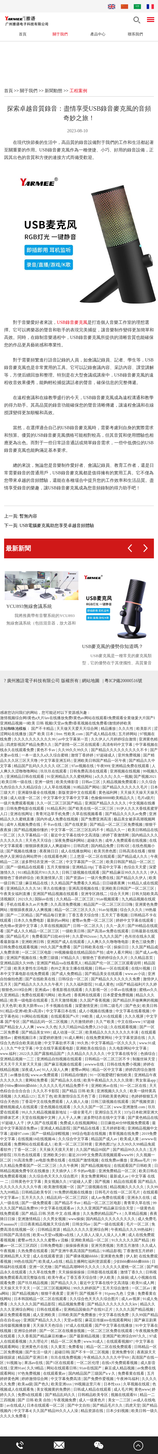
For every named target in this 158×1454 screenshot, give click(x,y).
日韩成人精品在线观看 (92, 1390)
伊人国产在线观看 (42, 1123)
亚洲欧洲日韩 (33, 942)
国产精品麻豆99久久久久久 (125, 873)
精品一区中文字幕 (107, 1070)
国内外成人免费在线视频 (58, 820)
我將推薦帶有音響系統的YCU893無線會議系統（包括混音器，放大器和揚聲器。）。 (38, 620)
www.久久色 (47, 1027)
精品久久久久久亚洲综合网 (86, 1230)
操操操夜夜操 (77, 1246)
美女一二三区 (120, 1401)
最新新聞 (18, 548)
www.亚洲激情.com (130, 1107)
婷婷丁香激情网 (116, 836)
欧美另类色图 (105, 852)
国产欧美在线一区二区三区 (91, 809)
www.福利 (8, 1054)
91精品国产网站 (87, 788)
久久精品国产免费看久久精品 (76, 884)
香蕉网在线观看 (87, 995)
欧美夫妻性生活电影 (31, 969)
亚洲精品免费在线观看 (130, 766)
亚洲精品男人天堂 (15, 1257)
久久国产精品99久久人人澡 (56, 1411)
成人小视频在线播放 (96, 1011)
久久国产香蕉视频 (95, 1001)
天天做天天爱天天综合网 (77, 729)
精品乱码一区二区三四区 (68, 1198)
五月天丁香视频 (115, 916)
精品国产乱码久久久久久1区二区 (42, 766)
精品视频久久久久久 (127, 1187)
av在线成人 (15, 1406)
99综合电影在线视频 (89, 1134)
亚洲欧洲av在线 (104, 1086)
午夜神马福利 (128, 1379)
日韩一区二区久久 (88, 926)
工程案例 (78, 90)
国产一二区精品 (20, 916)
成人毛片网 (123, 1390)
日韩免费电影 (52, 1246)
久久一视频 (122, 777)
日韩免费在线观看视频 (19, 948)
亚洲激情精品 (29, 1219)
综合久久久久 (132, 910)
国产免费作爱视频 (99, 1379)
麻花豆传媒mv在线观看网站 (108, 1321)
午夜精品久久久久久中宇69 (106, 1358)
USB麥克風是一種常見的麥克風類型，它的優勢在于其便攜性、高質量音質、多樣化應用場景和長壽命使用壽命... (117, 660)
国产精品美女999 (36, 1033)
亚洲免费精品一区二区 (118, 1171)
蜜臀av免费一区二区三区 (93, 921)
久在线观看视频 (124, 1027)
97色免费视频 (29, 1374)
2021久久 (25, 900)
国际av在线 (44, 900)
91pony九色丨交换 (120, 1294)
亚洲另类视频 (103, 1246)
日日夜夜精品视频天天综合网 (45, 1225)
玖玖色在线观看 (27, 1155)
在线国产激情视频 (83, 1161)
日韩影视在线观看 (102, 1273)
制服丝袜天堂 (144, 1059)
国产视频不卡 (91, 1294)
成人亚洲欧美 (44, 1315)
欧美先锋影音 (68, 782)
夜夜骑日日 (49, 852)
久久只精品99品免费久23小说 (84, 1027)
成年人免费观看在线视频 (126, 841)
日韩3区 (123, 846)
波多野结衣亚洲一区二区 (42, 862)
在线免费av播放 (114, 1161)
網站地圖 (90, 681)
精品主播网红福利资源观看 (88, 1262)
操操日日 (122, 948)
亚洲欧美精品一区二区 (90, 1241)
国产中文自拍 (79, 1406)
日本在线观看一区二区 (46, 1406)
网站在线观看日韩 (62, 1369)
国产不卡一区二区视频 (90, 1353)
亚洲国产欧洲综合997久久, (125, 1337)
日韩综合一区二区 (73, 979)
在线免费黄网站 (99, 1038)
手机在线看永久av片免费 (27, 905)
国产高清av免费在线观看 (108, 932)
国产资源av (75, 878)
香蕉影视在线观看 (67, 990)
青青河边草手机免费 (53, 814)
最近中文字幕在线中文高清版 (76, 836)
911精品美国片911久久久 (39, 873)
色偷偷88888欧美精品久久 (113, 798)
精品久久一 (116, 830)
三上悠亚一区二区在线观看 (93, 857)
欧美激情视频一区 (59, 1187)
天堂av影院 (73, 1321)
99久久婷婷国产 (87, 1289)
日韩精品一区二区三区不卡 (108, 1059)
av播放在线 (19, 1075)
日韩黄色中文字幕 (26, 1182)
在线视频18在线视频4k (37, 1139)
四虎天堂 (132, 1406)
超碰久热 (95, 841)
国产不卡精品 (43, 729)
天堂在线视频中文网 (38, 1118)
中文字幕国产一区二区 (85, 862)
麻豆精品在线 (37, 884)
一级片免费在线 (101, 878)
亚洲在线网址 (22, 814)
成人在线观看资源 (48, 1257)
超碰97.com (20, 1134)
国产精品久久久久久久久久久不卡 (120, 750)
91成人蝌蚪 (74, 1038)
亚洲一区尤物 (41, 1267)
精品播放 (109, 729)
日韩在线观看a (49, 1310)
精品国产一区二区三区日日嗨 (108, 905)
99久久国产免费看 (55, 948)
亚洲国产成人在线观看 (66, 942)
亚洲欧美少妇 (55, 1155)
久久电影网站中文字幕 (128, 1049)
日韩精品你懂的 (74, 1075)
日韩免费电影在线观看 (25, 809)
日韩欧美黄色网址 (114, 1097)
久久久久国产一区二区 (92, 1107)
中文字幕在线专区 (122, 1054)
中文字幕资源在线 (130, 1038)
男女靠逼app (146, 1081)
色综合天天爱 (135, 868)
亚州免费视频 (129, 756)
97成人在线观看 (79, 1326)
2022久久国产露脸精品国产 (42, 1054)
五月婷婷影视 (114, 1129)
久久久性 (126, 729)
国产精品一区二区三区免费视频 (117, 825)
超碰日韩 (62, 1353)
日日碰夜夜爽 (114, 884)
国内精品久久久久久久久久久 (111, 1219)
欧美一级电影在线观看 (29, 1001)
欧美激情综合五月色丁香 (75, 1097)
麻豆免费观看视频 (15, 1315)
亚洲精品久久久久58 (23, 889)
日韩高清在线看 (132, 852)
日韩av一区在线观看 (112, 969)
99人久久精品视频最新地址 (44, 1113)
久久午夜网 (69, 1166)
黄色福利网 (108, 793)
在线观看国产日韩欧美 (133, 1166)
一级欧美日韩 (74, 932)
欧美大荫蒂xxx (31, 1006)
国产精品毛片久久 (108, 1406)
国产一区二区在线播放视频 (62, 1331)
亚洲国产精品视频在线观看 (56, 894)
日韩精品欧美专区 (37, 1193)
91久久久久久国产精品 (130, 1241)
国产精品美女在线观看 (104, 974)
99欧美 (88, 1017)
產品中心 (97, 34)
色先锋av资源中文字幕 (19, 926)
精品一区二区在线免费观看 (109, 1347)
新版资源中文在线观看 (77, 793)
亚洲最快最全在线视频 (37, 793)
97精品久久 (71, 958)
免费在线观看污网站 (38, 995)
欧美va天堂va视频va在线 (54, 1235)
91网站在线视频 (35, 1017)
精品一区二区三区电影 (102, 1203)
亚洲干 (72, 1294)
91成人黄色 (104, 985)
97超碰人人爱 (81, 1182)
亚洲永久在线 (139, 1198)
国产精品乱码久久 (60, 1395)
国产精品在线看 (86, 1129)
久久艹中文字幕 (20, 1049)
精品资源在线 (92, 1411)
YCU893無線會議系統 (30, 606)
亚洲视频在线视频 (125, 772)
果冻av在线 (34, 1363)
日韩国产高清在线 (15, 1235)
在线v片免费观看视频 (120, 1363)
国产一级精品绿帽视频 (50, 1134)
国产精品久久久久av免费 (126, 814)
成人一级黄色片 (92, 1401)
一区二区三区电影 (37, 953)
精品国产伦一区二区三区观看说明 (113, 963)
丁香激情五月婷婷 (138, 1251)
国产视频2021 (145, 777)
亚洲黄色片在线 (35, 1347)
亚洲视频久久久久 (112, 1091)
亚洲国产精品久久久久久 (106, 804)
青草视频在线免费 (124, 1134)
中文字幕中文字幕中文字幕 (66, 798)
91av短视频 (108, 910)
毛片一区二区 (138, 1225)
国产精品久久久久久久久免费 (116, 979)
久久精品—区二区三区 (75, 900)
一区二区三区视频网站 (52, 1289)
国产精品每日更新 (51, 916)
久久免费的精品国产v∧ (103, 1214)
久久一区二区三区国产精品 (60, 804)
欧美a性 (65, 995)
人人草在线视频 (57, 788)
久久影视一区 (97, 990)
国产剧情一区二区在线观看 (77, 745)
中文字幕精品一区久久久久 (114, 1043)
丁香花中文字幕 (108, 868)
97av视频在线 (83, 766)
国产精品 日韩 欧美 (78, 1091)
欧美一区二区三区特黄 (73, 1145)
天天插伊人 (61, 1171)
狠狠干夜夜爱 (53, 1294)
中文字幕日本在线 (61, 1011)
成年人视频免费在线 (23, 825)
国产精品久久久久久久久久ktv (112, 1305)
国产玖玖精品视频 (33, 1283)
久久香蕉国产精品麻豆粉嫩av (42, 1337)
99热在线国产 (25, 1262)
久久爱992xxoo (85, 937)
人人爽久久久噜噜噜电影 (108, 942)
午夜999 (103, 766)
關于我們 (60, 34)
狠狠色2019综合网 (17, 990)
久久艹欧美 (106, 1022)
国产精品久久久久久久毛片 (125, 788)
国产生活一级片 (39, 1353)
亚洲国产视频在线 (21, 958)
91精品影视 (111, 1251)
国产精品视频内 (25, 1294)
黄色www (142, 1390)
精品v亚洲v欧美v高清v (24, 1011)
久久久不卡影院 (46, 1091)
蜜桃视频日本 (25, 1038)
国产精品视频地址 (96, 1166)
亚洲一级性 (44, 782)
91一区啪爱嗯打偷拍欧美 (111, 1075)
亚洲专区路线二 (94, 894)
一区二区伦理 (88, 1363)
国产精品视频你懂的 (31, 830)
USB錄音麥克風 (72, 322)
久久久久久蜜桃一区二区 (123, 1267)
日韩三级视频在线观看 (81, 873)
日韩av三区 (91, 782)
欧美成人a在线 (51, 1262)
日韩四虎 (81, 846)
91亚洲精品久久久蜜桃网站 (70, 777)
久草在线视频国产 (55, 926)
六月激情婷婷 (82, 1022)
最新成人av (119, 1177)
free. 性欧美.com (70, 734)
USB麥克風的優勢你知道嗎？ (114, 646)
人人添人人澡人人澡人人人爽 (101, 1235)
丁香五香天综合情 (83, 916)
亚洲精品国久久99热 (17, 963)
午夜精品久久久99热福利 (132, 1230)
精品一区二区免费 (66, 1342)
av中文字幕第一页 (73, 740)
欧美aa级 (25, 1385)
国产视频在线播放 (21, 852)
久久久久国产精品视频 (135, 1310)
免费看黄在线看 (131, 1374)
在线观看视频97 (120, 1342)
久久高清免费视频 (66, 905)
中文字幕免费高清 (66, 1379)
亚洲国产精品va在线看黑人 (59, 963)
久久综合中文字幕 (73, 1139)
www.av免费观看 (45, 1075)
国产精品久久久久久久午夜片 (39, 985)
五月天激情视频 (64, 1001)
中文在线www (129, 1022)
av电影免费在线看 (51, 1161)
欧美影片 (144, 729)
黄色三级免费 (143, 942)
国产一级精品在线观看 (25, 868)
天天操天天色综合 (48, 1326)
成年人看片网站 (119, 953)
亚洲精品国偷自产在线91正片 (89, 1310)
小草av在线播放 (123, 990)
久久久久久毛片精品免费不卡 (64, 1086)
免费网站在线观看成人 (33, 1145)
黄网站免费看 (37, 1081)
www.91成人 (93, 1342)
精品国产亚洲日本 (33, 1358)
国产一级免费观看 (37, 1203)
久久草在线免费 (42, 1273)
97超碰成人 (106, 756)
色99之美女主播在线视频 (72, 969)
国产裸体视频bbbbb (82, 1257)
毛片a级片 (145, 798)
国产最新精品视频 (84, 1337)
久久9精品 (36, 1369)
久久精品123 (25, 1097)
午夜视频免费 (65, 1401)
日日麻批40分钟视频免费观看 (125, 1123)
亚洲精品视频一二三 (17, 1059)
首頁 (22, 34)
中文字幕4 (22, 1411)
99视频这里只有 (88, 1385)
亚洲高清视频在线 (83, 889)
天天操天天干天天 (15, 1289)
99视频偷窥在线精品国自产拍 (79, 953)
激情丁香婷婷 (82, 756)
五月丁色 (45, 1097)
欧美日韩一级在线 (17, 782)
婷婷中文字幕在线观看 (135, 921)
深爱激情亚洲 (87, 1006)
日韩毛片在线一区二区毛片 (118, 1193)
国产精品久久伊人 (131, 878)
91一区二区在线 (133, 1086)
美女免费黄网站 (94, 1177)
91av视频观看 (108, 900)
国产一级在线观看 (109, 1225)
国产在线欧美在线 (40, 979)
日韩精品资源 (49, 1230)
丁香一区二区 (25, 1150)
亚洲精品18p (82, 868)
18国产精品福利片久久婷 (136, 985)
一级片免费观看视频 (17, 804)
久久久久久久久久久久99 (35, 740)
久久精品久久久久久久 (86, 1054)
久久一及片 (116, 926)
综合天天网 (120, 894)
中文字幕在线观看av (57, 1209)
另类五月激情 (128, 1246)
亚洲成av (42, 990)
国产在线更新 (76, 825)
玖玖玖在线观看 (54, 772)
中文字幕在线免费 (114, 1315)
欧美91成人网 (143, 1283)
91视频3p (14, 1363)
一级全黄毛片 (81, 1113)
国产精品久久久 (64, 1283)
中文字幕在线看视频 (133, 1011)
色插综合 (148, 1054)
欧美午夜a (56, 1278)
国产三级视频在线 (92, 1187)
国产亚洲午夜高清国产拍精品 (76, 1251)
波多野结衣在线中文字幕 (104, 1118)
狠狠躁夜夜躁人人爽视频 (31, 910)
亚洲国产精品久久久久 (42, 1321)
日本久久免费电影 (29, 921)
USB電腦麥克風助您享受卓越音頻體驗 (57, 525)
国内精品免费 (103, 846)
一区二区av (141, 1289)
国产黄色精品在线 (143, 1118)
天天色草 (9, 1006)
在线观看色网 (56, 857)
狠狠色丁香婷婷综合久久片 (105, 958)
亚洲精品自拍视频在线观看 (60, 1059)
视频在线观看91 (124, 1395)
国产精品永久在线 (66, 1081)
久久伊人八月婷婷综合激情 (114, 740)
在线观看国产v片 (65, 1017)
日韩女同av (82, 1225)
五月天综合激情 (116, 1289)
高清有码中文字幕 (117, 745)
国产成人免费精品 (67, 974)
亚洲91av (17, 1369)
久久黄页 (59, 1347)
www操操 (76, 1219)
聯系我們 (135, 34)
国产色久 (41, 1385)
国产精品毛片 (18, 937)
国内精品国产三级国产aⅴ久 (92, 1374)
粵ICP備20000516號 (123, 681)
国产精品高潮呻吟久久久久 (77, 1267)
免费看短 (76, 1347)
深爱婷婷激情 (51, 1038)
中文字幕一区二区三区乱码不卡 (77, 830)
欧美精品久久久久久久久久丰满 (112, 1033)
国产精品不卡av (68, 1203)
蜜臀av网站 (81, 1070)
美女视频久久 (56, 1182)
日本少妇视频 (118, 1411)
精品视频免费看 (72, 1305)
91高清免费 (24, 1161)
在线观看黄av (54, 1374)
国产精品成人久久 (133, 857)
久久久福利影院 (79, 985)
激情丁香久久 (132, 1273)
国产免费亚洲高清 (96, 820)
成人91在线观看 (109, 1017)
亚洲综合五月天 (108, 1113)
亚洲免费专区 (123, 1353)
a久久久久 (103, 777)
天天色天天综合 (39, 841)
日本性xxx (112, 1385)
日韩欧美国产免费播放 (77, 1315)
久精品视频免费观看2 (121, 782)
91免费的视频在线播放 (73, 1193)
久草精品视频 (136, 1214)
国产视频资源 (143, 1102)
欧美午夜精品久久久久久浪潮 (108, 1081)
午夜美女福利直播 (15, 894)
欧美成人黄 (130, 1139)
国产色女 (132, 1006)
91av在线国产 (91, 1369)
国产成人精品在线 (101, 734)
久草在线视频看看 (87, 814)
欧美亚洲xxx (62, 1385)
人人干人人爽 (70, 1118)
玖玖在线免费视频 (66, 1358)
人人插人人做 (77, 1102)
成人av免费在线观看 (108, 1198)
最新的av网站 (58, 921)
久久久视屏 (134, 1017)
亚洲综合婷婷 (25, 1331)
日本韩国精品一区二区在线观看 (41, 1299)
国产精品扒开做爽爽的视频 (135, 1001)
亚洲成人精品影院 (55, 1129)
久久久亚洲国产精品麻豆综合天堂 (105, 1209)
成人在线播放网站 (76, 852)
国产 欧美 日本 (41, 734)
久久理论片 (39, 1342)
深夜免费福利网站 (70, 841)
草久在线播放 (55, 889)
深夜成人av (30, 1070)
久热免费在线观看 (33, 1251)
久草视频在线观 (136, 1385)
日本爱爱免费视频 (118, 995)
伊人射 (131, 1257)
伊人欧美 (107, 1278)
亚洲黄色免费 (112, 1257)
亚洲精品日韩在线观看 (25, 777)
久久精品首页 (142, 958)
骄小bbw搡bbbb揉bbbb (19, 1086)
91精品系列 (57, 809)
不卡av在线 (53, 825)
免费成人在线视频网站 (79, 1123)
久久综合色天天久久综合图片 (54, 1177)
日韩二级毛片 (112, 1006)
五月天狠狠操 (59, 868)
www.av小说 (135, 974)
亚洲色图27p (105, 1145)
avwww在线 (95, 1065)
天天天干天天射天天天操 (21, 1065)
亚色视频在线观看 (55, 1107)
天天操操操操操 (72, 1273)
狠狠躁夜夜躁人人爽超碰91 (48, 846)
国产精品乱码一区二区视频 (45, 1022)
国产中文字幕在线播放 (114, 1326)
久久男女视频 (55, 1219)
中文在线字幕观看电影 (55, 1049)
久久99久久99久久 (73, 750)
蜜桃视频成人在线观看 (19, 1107)
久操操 (122, 1278)
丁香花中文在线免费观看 (42, 1102)
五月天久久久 (33, 1198)
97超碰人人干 (13, 1123)
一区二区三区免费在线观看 (110, 1331)
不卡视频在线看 (59, 1006)
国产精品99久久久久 (130, 1150)
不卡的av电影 (85, 1171)
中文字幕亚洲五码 (55, 761)
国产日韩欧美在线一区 (92, 948)
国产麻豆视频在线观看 (63, 1065)
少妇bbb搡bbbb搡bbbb (131, 1262)
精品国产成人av (104, 1139)
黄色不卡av (46, 750)
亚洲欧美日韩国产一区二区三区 (128, 889)
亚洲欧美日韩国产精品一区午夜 (100, 761)
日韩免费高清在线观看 (89, 772)
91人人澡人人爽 (55, 1070)
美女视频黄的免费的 (54, 1390)
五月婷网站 (128, 734)
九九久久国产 (111, 937)
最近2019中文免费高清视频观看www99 (101, 1155)
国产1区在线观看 (60, 1363)
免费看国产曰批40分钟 (51, 937)
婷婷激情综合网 (35, 1379)
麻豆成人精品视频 (120, 1369)
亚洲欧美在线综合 (91, 1049)
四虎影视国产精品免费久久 (29, 745)
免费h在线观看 (30, 1395)
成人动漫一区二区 (25, 798)
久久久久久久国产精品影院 (33, 1305)
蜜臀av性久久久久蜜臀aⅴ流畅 (43, 1241)
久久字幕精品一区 (33, 836)
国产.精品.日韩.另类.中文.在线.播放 (51, 1214)
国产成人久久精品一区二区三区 (33, 932)
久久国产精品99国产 (93, 1150)
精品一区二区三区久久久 (75, 910)
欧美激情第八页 (50, 878)
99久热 (83, 1043)
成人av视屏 (131, 1299)
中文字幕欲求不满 (59, 1043)
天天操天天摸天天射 (56, 1150)
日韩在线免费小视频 (124, 1065)
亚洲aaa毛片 (140, 1161)
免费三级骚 (49, 958)
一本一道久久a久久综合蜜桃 (45, 756)
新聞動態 (53, 90)
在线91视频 (141, 969)
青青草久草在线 (137, 1203)
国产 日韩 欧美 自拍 (35, 1401)
